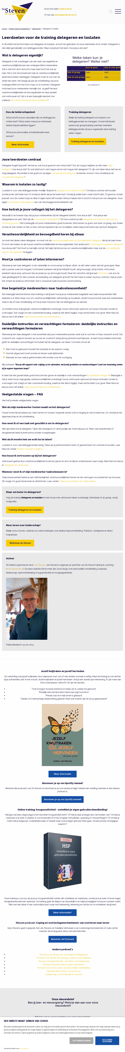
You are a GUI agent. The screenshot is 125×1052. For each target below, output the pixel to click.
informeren (103, 273)
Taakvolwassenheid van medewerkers (42, 316)
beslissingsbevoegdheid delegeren (106, 244)
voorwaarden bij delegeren (46, 219)
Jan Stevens (40, 565)
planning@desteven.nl (65, 15)
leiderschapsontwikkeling (19, 29)
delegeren (36, 29)
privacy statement (24, 1048)
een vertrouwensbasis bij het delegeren (28, 100)
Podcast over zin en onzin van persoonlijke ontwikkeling (63, 968)
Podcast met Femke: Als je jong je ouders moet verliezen (64, 958)
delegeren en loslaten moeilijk (71, 190)
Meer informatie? (62, 912)
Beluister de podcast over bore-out (64, 971)
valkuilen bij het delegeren (63, 173)
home (4, 29)
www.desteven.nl (15, 569)
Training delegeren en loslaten (87, 141)
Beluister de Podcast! (62, 939)
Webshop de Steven (20, 543)
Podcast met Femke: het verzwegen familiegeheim (64, 954)
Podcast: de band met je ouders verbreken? (63, 964)
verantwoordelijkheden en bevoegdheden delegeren (77, 240)
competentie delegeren (13, 177)
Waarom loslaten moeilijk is (30, 449)
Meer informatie (20, 144)
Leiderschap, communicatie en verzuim (63, 974)
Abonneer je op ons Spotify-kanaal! (62, 799)
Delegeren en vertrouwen (16, 465)
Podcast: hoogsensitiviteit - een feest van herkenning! (63, 961)
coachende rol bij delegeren (21, 202)
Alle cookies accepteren (107, 1040)
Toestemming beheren (81, 1040)
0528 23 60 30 (65, 9)
